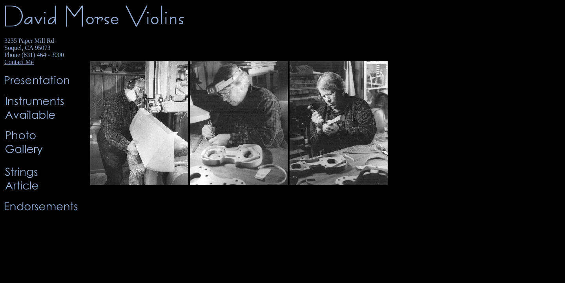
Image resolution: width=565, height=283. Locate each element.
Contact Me (19, 62)
